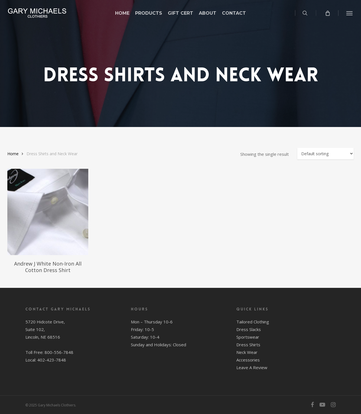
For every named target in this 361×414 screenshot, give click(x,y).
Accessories (248, 360)
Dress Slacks (248, 329)
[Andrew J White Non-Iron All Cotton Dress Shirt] (47, 212)
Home (13, 153)
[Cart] (327, 13)
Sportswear (247, 337)
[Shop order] (325, 153)
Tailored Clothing (252, 322)
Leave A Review (251, 367)
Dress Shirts (248, 344)
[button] (349, 13)
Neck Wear (246, 352)
